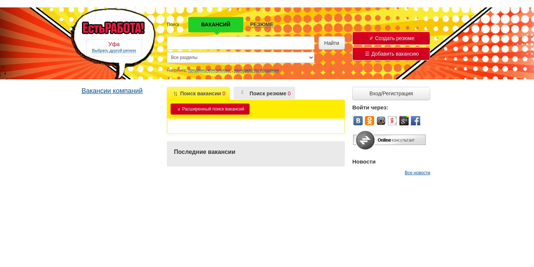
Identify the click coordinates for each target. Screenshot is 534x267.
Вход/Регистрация (391, 93)
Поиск (173, 24)
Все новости (417, 172)
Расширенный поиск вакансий (211, 109)
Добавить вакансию (392, 54)
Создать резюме (392, 38)
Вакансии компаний (112, 91)
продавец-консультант (209, 70)
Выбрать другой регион (114, 50)
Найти (331, 43)
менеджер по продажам (256, 70)
